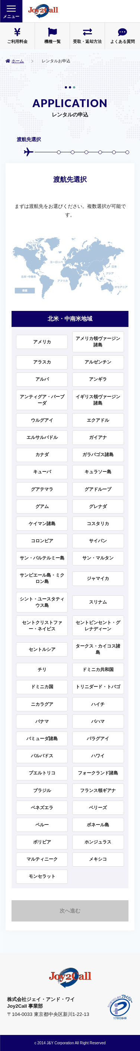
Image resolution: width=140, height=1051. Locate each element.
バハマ (98, 721)
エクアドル (98, 420)
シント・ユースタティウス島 (42, 602)
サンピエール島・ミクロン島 (42, 578)
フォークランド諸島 (98, 773)
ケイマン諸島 (42, 523)
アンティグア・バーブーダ (42, 400)
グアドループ (98, 489)
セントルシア (42, 649)
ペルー (42, 824)
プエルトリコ (42, 773)
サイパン (98, 540)
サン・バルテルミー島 (42, 558)
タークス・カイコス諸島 (98, 649)
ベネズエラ (42, 807)
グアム (42, 506)
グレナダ (98, 506)
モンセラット (42, 876)
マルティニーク (42, 859)
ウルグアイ (42, 420)
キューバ (42, 471)
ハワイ (98, 755)
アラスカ (42, 362)
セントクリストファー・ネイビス (42, 625)
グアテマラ (42, 489)
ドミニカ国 (42, 686)
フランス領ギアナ (98, 790)
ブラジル (42, 790)
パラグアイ (98, 738)
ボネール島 (98, 824)
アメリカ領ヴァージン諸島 (98, 341)
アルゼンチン (98, 362)
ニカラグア (42, 704)
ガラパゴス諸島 (98, 454)
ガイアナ (98, 437)
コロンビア (42, 540)
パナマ (42, 721)
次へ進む (70, 911)
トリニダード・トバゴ (98, 686)
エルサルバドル (42, 437)
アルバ (42, 379)
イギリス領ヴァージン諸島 (98, 400)
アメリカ (42, 341)
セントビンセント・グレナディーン (98, 625)
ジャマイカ (98, 578)
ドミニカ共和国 (98, 669)
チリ (42, 669)
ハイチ (98, 704)
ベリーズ (98, 807)
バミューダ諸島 (42, 738)
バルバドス (42, 755)
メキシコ (98, 859)
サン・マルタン (98, 558)
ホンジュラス (98, 842)
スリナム (98, 602)
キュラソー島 (98, 471)
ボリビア (42, 842)
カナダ (42, 454)
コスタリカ (98, 523)
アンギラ (98, 379)
